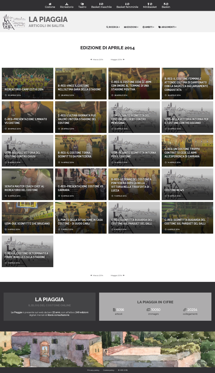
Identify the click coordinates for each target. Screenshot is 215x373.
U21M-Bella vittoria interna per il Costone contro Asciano (186, 121)
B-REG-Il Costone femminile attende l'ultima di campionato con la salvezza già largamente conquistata (186, 84)
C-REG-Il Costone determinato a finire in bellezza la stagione (26, 255)
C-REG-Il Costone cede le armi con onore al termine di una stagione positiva (131, 85)
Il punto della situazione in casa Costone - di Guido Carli (80, 221)
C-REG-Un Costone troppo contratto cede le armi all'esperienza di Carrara (182, 152)
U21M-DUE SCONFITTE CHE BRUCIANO (27, 223)
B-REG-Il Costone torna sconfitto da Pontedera (74, 154)
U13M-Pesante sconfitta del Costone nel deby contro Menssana (130, 119)
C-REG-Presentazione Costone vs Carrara (80, 188)
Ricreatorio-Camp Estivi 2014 (24, 89)
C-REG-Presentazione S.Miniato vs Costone (26, 121)
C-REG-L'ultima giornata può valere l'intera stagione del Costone (77, 119)
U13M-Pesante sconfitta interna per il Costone (133, 154)
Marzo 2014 (98, 59)
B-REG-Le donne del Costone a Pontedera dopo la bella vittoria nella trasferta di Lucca (131, 184)
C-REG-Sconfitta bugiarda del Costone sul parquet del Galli (131, 221)
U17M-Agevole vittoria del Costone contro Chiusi (22, 154)
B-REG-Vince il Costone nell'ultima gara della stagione (79, 87)
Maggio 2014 (116, 59)
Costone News (174, 190)
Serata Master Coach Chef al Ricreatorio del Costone (24, 188)
